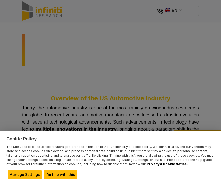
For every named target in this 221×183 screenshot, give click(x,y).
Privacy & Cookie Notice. (167, 164)
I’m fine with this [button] (60, 174)
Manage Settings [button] (24, 174)
